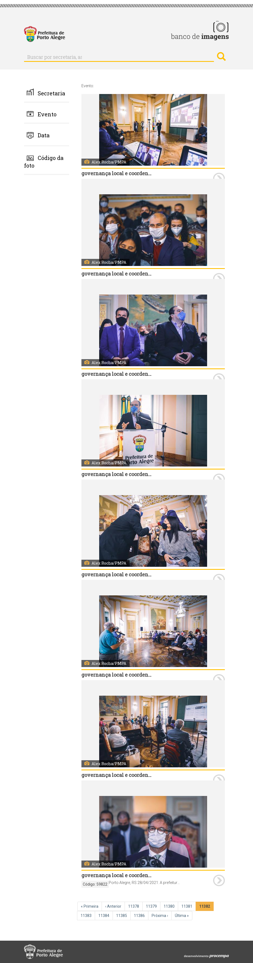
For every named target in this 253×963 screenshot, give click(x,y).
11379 (152, 906)
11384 (104, 915)
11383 (87, 915)
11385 (122, 915)
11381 (187, 906)
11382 (205, 907)
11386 (140, 915)
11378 (134, 906)
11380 (170, 906)
